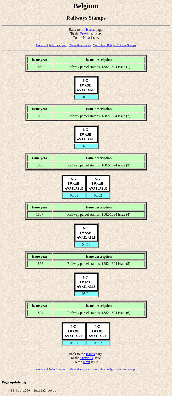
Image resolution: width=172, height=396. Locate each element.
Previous (86, 33)
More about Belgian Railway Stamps (114, 45)
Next (86, 38)
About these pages (79, 45)
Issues (90, 29)
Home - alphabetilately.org (51, 45)
